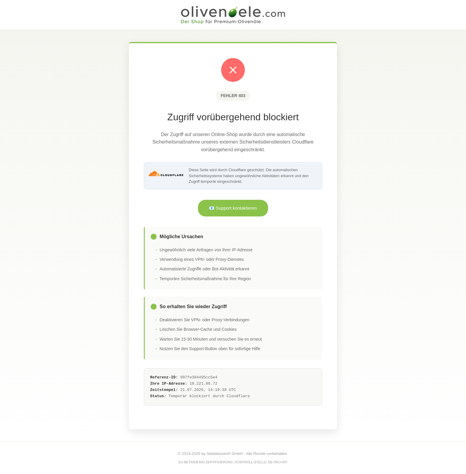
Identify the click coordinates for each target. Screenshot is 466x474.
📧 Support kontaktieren (233, 208)
